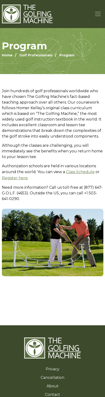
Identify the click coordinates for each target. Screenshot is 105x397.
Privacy (52, 369)
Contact (52, 394)
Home (7, 55)
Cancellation (52, 377)
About (53, 386)
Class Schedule (80, 172)
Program (66, 55)
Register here (15, 178)
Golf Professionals (35, 55)
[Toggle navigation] (98, 14)
